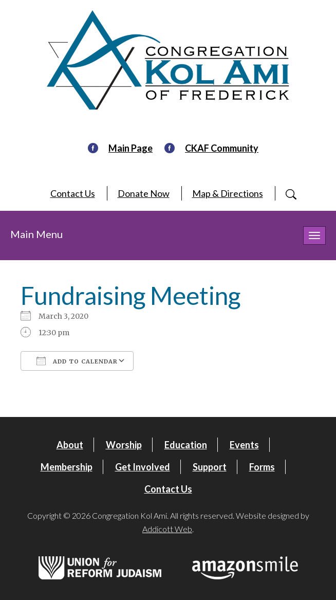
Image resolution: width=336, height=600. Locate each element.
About (70, 444)
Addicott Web (167, 529)
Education (185, 444)
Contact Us (72, 193)
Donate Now (144, 193)
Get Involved (142, 466)
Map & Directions (227, 193)
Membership (66, 466)
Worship (124, 444)
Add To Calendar (77, 361)
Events (244, 444)
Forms (262, 466)
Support (210, 466)
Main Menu (36, 234)
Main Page (130, 148)
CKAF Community (221, 148)
